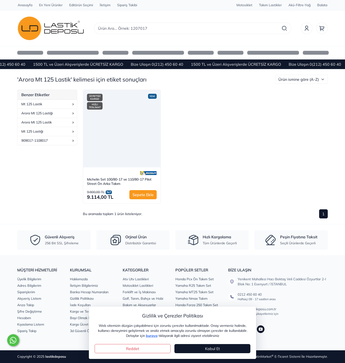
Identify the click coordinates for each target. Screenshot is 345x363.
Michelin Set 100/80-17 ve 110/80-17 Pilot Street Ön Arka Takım (119, 181)
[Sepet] (322, 28)
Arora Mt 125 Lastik (48, 122)
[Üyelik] (306, 28)
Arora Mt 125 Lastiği (48, 113)
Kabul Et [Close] (212, 348)
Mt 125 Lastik (48, 104)
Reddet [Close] (132, 348)
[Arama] (284, 28)
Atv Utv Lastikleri (136, 279)
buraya (152, 336)
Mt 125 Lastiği (48, 131)
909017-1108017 (48, 140)
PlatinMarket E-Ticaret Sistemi (276, 356)
